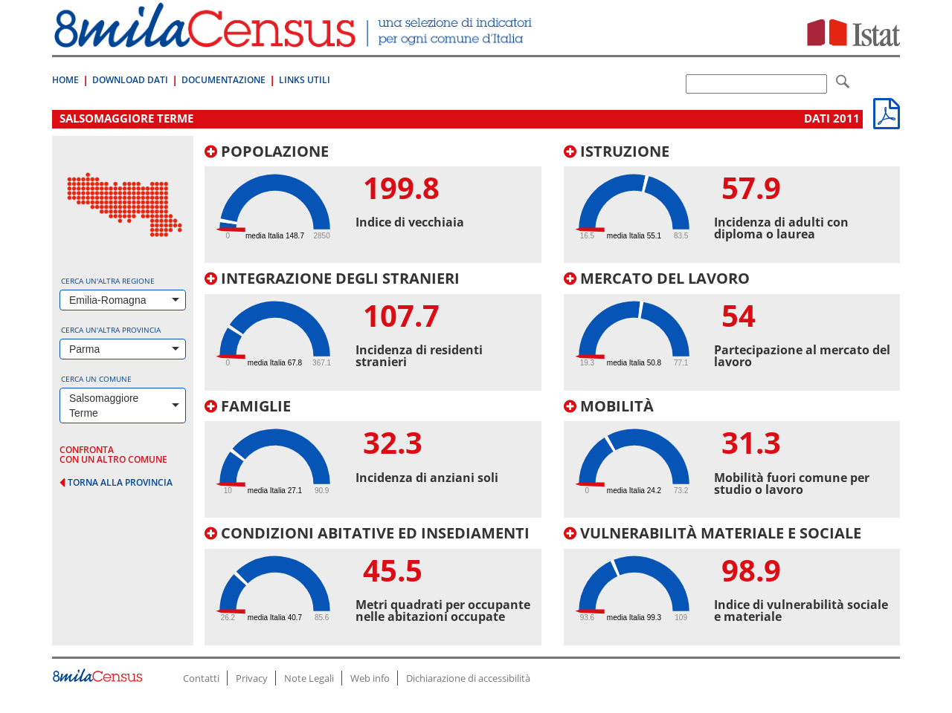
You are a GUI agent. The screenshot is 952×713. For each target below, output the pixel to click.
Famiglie (248, 406)
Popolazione (267, 151)
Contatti (201, 678)
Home (65, 80)
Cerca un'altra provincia (111, 330)
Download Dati (130, 80)
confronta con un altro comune (113, 454)
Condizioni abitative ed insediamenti (367, 533)
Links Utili (304, 80)
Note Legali (309, 678)
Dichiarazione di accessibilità (468, 678)
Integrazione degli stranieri (332, 278)
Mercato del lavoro (657, 278)
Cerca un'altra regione (108, 281)
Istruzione (616, 151)
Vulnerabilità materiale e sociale (712, 533)
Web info (370, 678)
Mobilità (609, 406)
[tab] (373, 203)
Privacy (252, 678)
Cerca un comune (96, 379)
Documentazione (223, 80)
